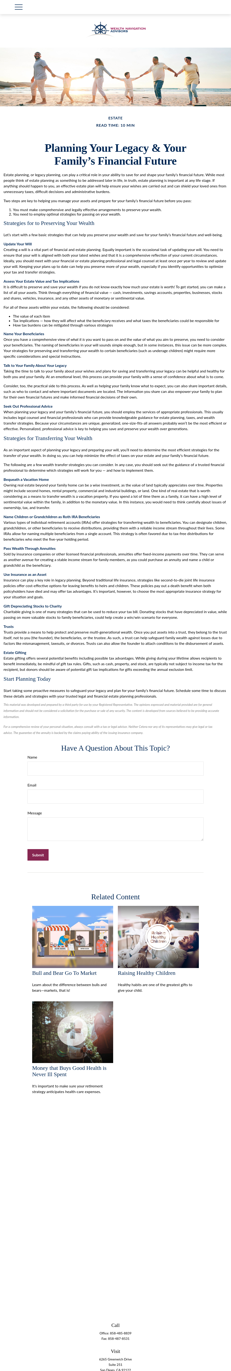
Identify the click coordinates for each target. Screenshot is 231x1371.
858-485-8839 (121, 1333)
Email (31, 785)
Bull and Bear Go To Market (64, 973)
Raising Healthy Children (146, 973)
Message (34, 813)
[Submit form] (38, 855)
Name (32, 757)
